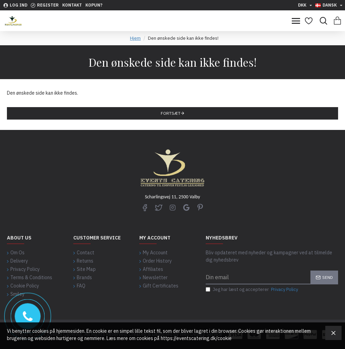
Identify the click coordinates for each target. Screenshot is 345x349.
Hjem (135, 38)
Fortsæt (170, 113)
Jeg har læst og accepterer (252, 289)
